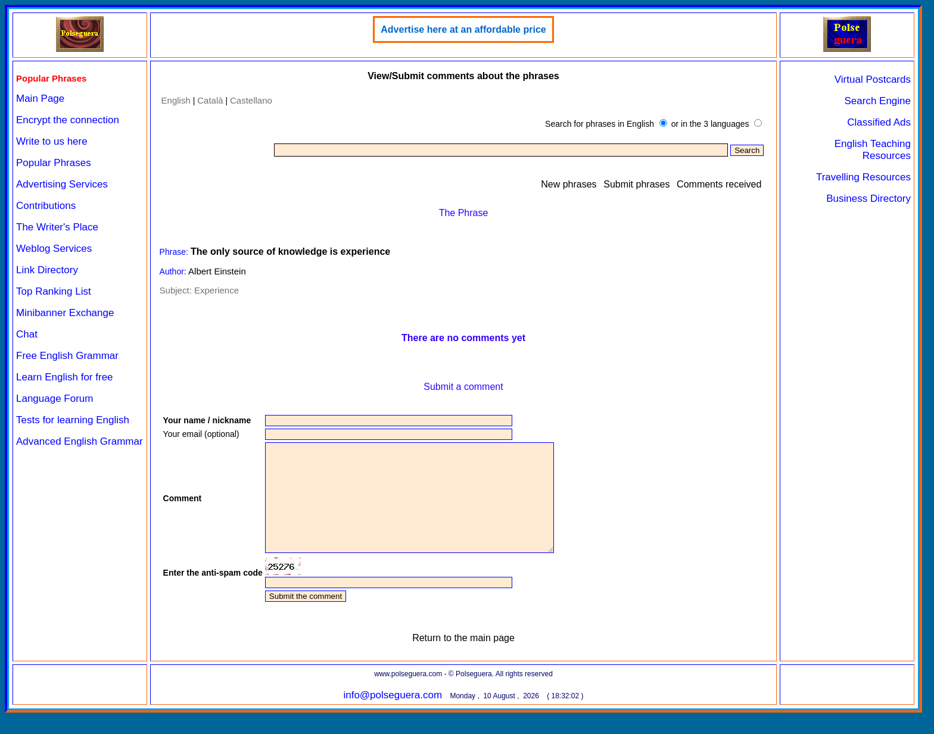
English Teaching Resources (873, 149)
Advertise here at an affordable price (463, 29)
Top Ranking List (53, 291)
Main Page (40, 98)
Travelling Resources (863, 177)
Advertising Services (62, 184)
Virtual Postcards (873, 79)
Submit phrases (636, 184)
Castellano (251, 100)
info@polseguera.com (392, 716)
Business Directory (868, 198)
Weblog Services (54, 248)
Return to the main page (463, 659)
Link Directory (47, 270)
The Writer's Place (57, 227)
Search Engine (877, 101)
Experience (216, 290)
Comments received (719, 184)
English (176, 100)
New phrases (568, 184)
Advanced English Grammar (79, 441)
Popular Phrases (53, 162)
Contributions (46, 205)
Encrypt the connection (67, 120)
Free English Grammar (67, 355)
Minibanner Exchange (65, 312)
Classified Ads (879, 122)
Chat (27, 334)
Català (210, 100)
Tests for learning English (72, 420)
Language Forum (54, 398)
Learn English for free (64, 377)
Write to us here (52, 141)
